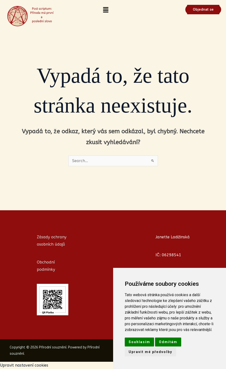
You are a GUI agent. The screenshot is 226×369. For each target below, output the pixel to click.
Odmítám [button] (168, 342)
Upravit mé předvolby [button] (150, 352)
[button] (105, 10)
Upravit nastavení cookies (24, 365)
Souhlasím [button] (139, 342)
